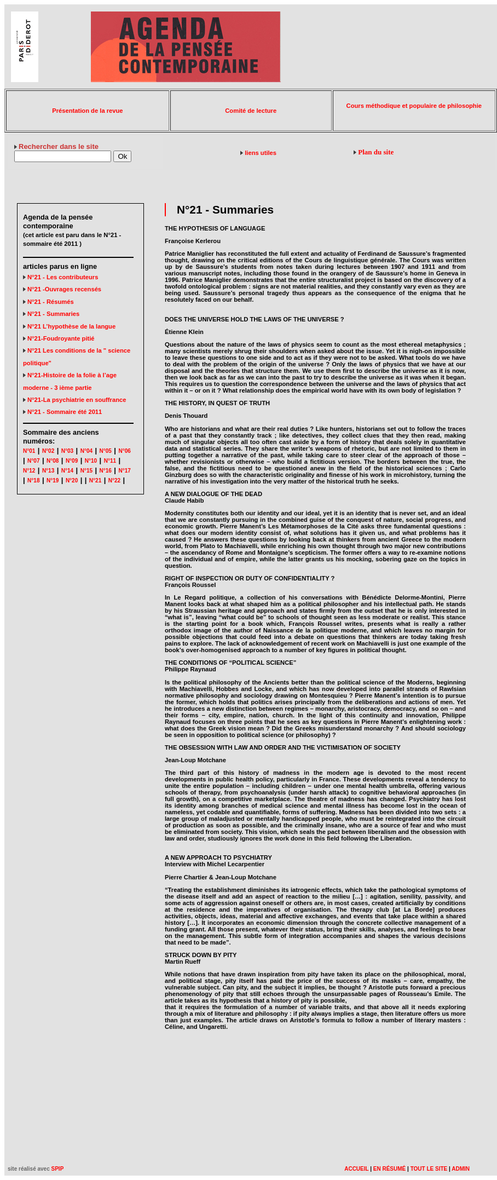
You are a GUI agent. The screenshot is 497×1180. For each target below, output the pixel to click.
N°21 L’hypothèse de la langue (69, 326)
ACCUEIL (356, 1169)
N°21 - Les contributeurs (60, 277)
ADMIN (461, 1169)
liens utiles (260, 152)
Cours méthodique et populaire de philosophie (414, 105)
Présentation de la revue (87, 110)
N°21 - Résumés (48, 301)
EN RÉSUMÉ (389, 1169)
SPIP (57, 1169)
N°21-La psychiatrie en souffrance (74, 399)
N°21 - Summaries (51, 313)
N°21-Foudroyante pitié (59, 338)
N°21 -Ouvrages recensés (62, 289)
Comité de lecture (250, 110)
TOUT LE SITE (429, 1169)
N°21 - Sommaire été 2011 (62, 411)
